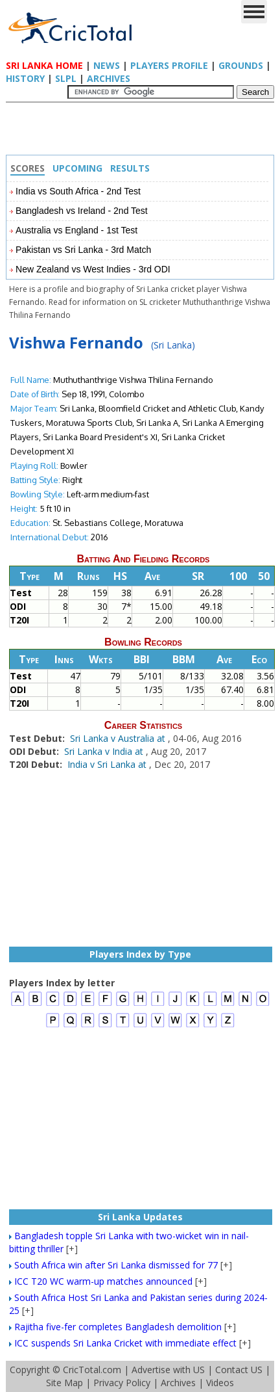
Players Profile (169, 65)
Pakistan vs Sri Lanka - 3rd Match (83, 249)
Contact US (238, 1369)
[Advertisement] (143, 131)
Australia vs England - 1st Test (76, 230)
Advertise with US (168, 1369)
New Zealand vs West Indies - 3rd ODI (93, 269)
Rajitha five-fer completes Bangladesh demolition (118, 1326)
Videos (220, 1382)
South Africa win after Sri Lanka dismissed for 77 (116, 1265)
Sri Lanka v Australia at (119, 738)
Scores (27, 168)
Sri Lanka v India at (105, 751)
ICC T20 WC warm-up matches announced (103, 1281)
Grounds (240, 65)
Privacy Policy (121, 1382)
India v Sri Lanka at (108, 764)
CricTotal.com (92, 1369)
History (25, 78)
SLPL (65, 78)
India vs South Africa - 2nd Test (78, 191)
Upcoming (77, 168)
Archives (108, 78)
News (106, 65)
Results (130, 168)
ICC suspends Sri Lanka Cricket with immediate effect (125, 1343)
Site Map (64, 1382)
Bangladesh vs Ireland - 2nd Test (82, 210)
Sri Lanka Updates (140, 1217)
